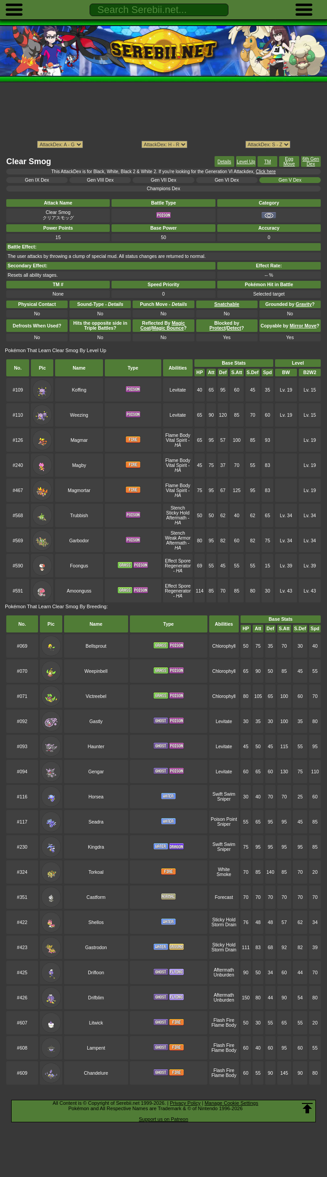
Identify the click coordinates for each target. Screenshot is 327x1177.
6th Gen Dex (310, 161)
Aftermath (176, 517)
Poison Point (224, 819)
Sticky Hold (177, 512)
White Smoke (224, 872)
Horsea (95, 796)
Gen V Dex (290, 180)
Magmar (78, 440)
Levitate (178, 390)
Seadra (95, 822)
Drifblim (96, 997)
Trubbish (79, 515)
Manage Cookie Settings (231, 1103)
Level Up (246, 161)
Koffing (79, 390)
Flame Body (177, 435)
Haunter (96, 746)
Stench (178, 508)
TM (267, 161)
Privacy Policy (185, 1103)
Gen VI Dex (227, 180)
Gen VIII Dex (100, 180)
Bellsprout (96, 646)
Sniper (224, 799)
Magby (79, 465)
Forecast (224, 897)
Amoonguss (79, 590)
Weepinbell (96, 671)
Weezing (79, 415)
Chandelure (96, 1073)
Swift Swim (223, 794)
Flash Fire (224, 1020)
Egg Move (289, 161)
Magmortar (79, 490)
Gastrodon (96, 947)
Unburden (224, 974)
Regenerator (178, 565)
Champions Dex (163, 188)
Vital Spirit (176, 440)
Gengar (96, 771)
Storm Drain (224, 924)
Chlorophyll (224, 646)
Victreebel (96, 696)
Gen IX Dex (37, 180)
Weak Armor (177, 538)
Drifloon (96, 972)
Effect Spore (177, 560)
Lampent (96, 1048)
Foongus (79, 565)
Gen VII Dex (163, 180)
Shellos (95, 922)
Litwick (96, 1022)
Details (225, 161)
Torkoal (95, 872)
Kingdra (96, 847)
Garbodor (79, 540)
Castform (95, 897)
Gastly (96, 721)
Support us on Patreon (163, 1119)
